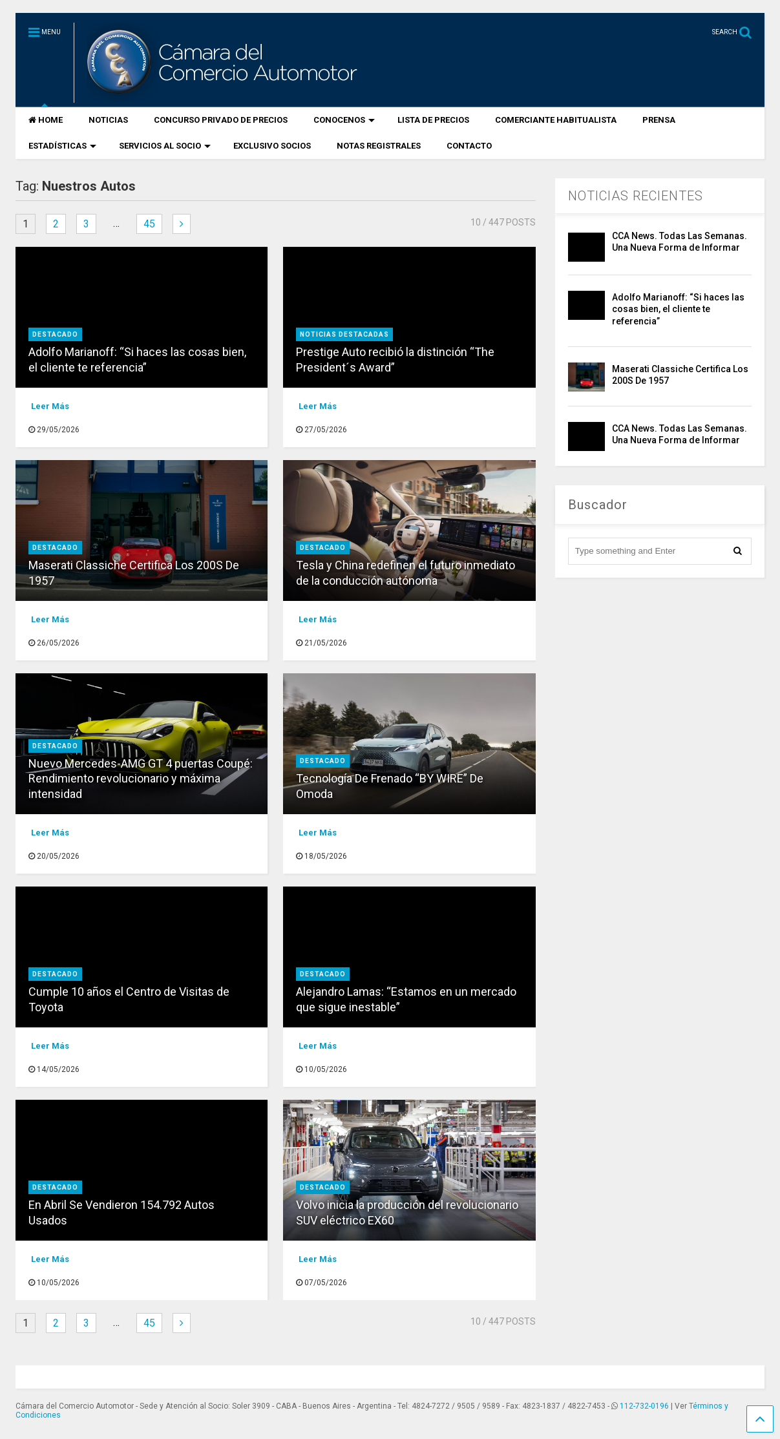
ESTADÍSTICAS (62, 146)
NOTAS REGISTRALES (379, 146)
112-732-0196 (644, 1406)
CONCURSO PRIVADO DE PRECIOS (221, 120)
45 (149, 224)
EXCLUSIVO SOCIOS (272, 146)
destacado (55, 334)
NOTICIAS (108, 120)
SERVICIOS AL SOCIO (165, 146)
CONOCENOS (344, 120)
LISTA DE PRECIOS (433, 120)
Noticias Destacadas (344, 334)
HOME (45, 120)
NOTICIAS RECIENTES (635, 196)
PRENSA (658, 120)
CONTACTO (469, 146)
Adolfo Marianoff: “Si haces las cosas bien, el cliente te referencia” (678, 309)
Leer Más (50, 406)
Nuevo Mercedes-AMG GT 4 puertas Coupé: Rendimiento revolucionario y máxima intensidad (140, 779)
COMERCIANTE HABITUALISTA (556, 120)
